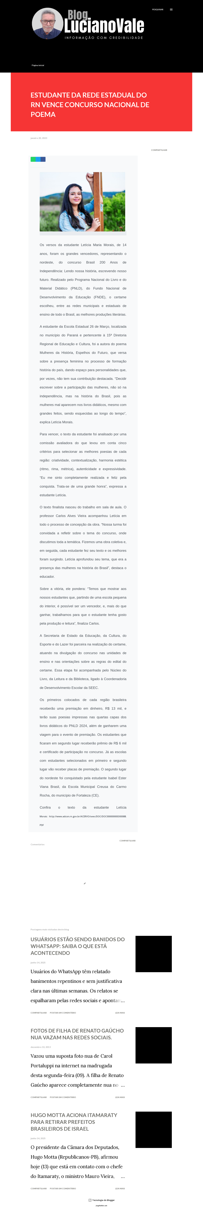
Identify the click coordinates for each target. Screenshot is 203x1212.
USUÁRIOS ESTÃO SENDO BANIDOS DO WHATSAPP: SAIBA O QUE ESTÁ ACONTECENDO (78, 946)
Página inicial (38, 65)
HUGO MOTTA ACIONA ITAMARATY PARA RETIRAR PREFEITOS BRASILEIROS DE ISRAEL (74, 1122)
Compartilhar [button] (159, 150)
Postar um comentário (63, 1013)
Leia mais (120, 1013)
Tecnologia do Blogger (101, 1200)
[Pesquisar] (157, 9)
